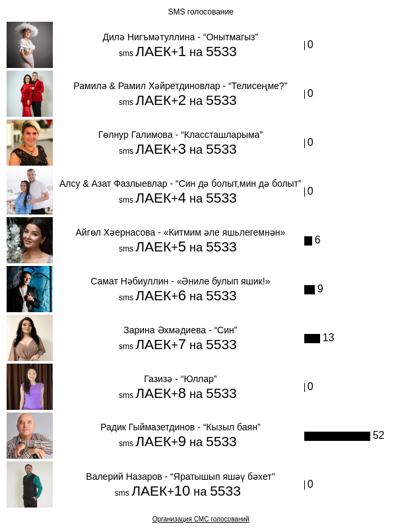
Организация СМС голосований (200, 519)
